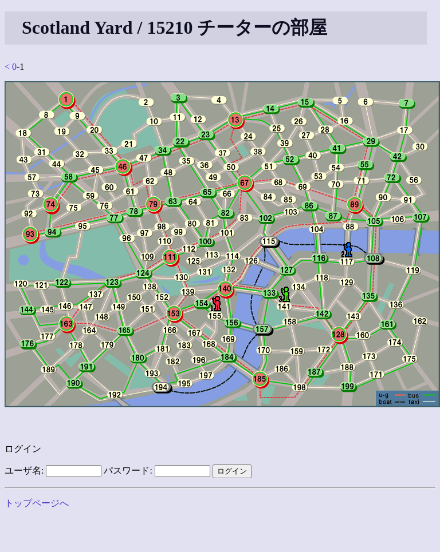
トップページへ (37, 503)
